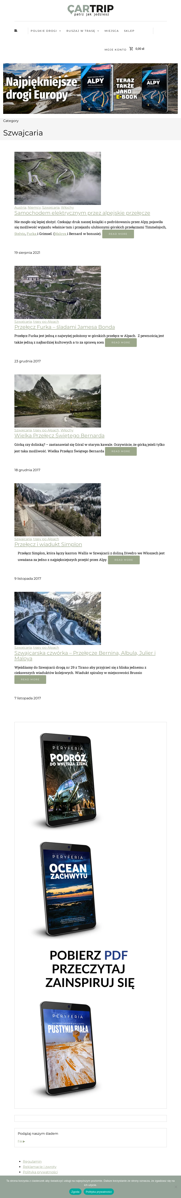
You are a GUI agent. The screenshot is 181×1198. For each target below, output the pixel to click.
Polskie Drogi (44, 30)
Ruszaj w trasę (80, 30)
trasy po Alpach (46, 322)
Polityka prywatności (40, 1172)
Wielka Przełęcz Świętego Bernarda (59, 435)
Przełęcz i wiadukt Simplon (48, 544)
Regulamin (32, 1161)
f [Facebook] (18, 1141)
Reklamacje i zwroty (40, 1167)
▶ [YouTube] (24, 1141)
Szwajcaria (50, 208)
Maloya (60, 233)
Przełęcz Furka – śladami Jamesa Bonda (64, 327)
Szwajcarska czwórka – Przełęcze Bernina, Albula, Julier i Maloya (85, 655)
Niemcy (34, 208)
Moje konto (116, 49)
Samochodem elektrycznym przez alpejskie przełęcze (82, 213)
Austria (20, 208)
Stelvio (19, 233)
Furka (32, 233)
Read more (118, 233)
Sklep (129, 30)
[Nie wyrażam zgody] (176, 1187)
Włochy (67, 208)
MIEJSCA (112, 30)
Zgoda (75, 1191)
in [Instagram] (21, 1141)
